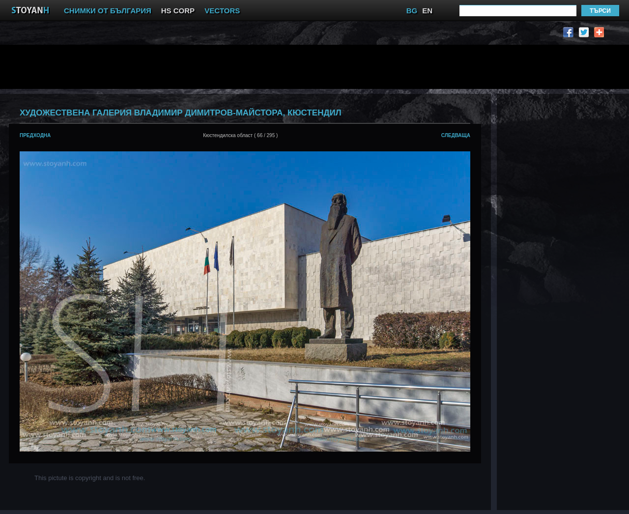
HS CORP (178, 10)
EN (427, 10)
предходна (35, 135)
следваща (455, 135)
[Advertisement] (248, 67)
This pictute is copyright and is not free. (89, 478)
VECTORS (222, 10)
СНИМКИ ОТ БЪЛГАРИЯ (107, 10)
